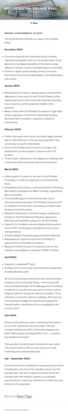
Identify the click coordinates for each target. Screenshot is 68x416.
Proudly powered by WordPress (16, 410)
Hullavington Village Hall (30, 8)
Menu (34, 23)
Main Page (24, 396)
